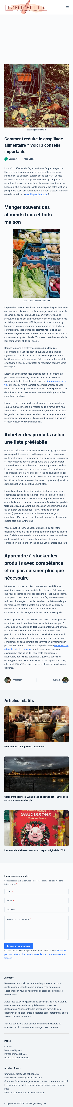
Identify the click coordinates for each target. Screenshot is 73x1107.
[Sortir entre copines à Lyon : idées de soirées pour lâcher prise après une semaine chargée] (36, 774)
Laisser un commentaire (18, 946)
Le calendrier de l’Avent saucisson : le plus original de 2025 (34, 850)
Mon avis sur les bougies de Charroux (23, 1077)
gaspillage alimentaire (36, 194)
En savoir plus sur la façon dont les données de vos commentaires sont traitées (35, 954)
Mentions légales (13, 1050)
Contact (8, 1046)
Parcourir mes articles (15, 1054)
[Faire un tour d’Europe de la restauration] (36, 724)
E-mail (10, 900)
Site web (11, 909)
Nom (10, 891)
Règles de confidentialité (16, 1057)
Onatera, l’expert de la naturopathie (21, 1074)
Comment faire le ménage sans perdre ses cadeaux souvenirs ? (36, 1081)
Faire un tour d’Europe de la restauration (24, 746)
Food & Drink (29, 159)
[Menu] (67, 7)
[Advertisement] (36, 35)
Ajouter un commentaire (19, 919)
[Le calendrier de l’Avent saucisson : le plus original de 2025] (36, 828)
